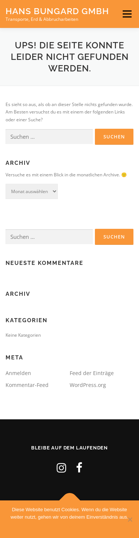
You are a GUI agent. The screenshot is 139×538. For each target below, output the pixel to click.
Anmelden (18, 373)
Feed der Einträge (92, 373)
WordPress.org (88, 384)
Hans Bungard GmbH (57, 11)
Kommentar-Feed (27, 384)
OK (69, 526)
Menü (126, 14)
